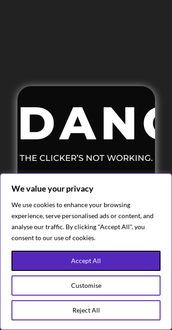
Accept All (86, 260)
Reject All (86, 310)
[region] (86, 251)
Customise (86, 285)
